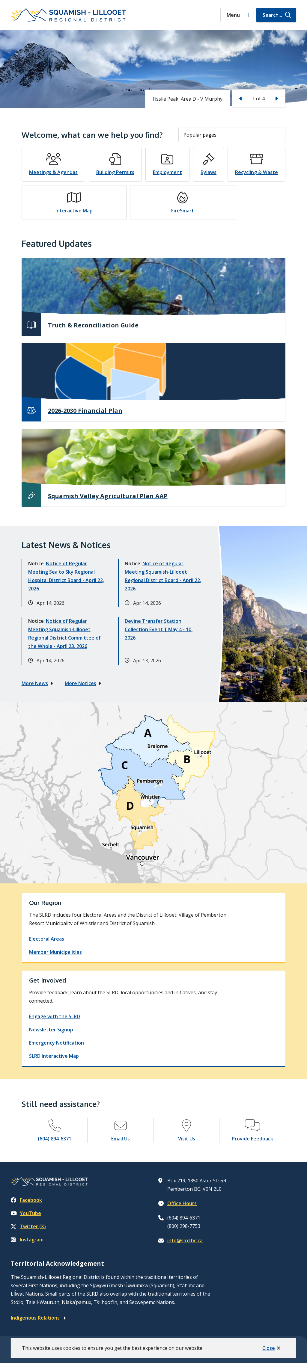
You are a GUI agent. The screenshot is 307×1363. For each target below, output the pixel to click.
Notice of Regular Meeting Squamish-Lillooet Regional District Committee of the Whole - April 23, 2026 (64, 633)
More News (35, 683)
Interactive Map (74, 210)
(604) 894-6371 (54, 1138)
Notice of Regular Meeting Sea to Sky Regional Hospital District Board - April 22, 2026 (66, 576)
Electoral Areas (46, 939)
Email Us (120, 1138)
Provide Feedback (252, 1138)
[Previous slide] (240, 98)
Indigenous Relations (35, 1317)
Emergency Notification (56, 1042)
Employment (167, 172)
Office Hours (182, 1203)
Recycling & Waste (256, 172)
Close (268, 1348)
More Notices (80, 683)
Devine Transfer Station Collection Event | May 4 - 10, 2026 (158, 629)
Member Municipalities (55, 952)
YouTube (26, 1213)
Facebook (26, 1200)
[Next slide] (276, 98)
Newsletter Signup (51, 1029)
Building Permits (115, 172)
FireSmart (182, 210)
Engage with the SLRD (54, 1016)
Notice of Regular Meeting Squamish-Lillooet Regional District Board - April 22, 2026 (163, 576)
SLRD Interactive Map (54, 1056)
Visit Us (186, 1138)
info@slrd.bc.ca (185, 1240)
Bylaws (208, 172)
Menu (233, 15)
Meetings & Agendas (53, 172)
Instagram (27, 1239)
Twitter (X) (28, 1226)
